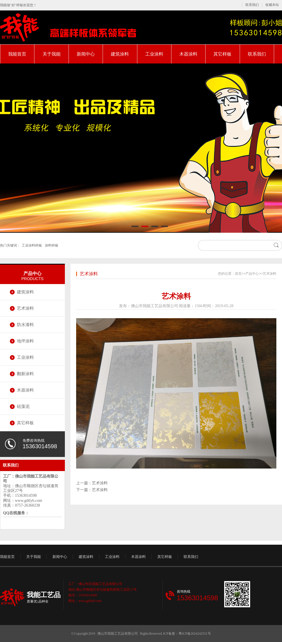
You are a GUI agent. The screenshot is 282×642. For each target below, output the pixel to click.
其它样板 (222, 54)
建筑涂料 (120, 54)
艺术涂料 (25, 308)
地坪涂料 (25, 341)
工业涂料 (154, 54)
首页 (238, 274)
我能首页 (17, 54)
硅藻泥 (23, 406)
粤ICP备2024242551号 (195, 634)
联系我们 (252, 5)
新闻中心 (86, 54)
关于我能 (52, 54)
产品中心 (32, 273)
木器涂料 (188, 54)
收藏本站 (272, 5)
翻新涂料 (25, 373)
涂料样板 (51, 245)
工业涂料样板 (32, 245)
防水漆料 (25, 324)
